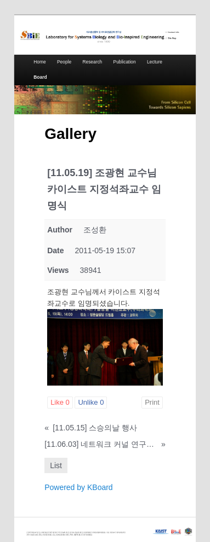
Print (152, 402)
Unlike (91, 402)
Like (60, 402)
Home (39, 62)
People (64, 62)
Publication (124, 62)
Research (92, 62)
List (56, 465)
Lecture (154, 62)
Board (40, 77)
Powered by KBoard (78, 487)
